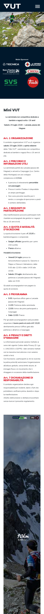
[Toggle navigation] (37, 6)
